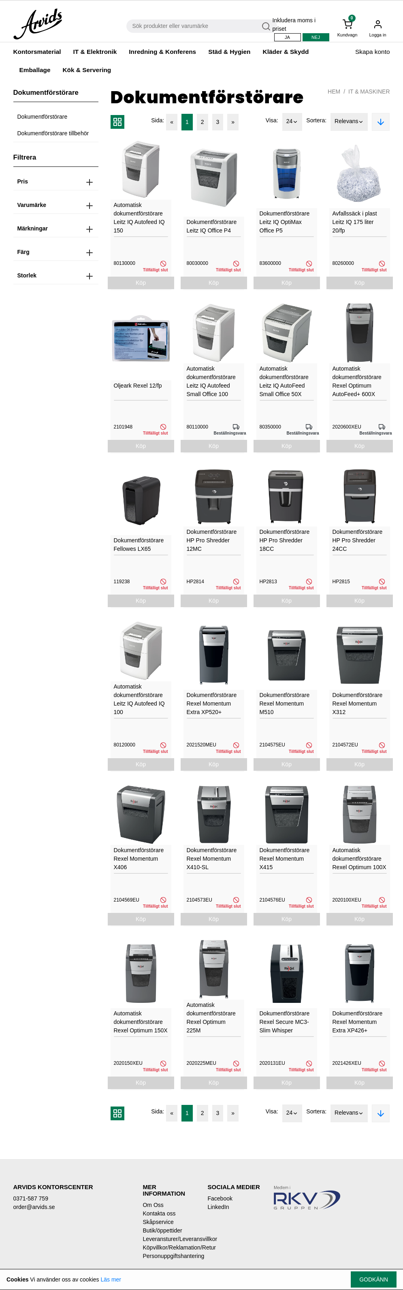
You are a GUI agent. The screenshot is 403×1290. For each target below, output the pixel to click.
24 (292, 122)
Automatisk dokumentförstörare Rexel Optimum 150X (141, 1022)
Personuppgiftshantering (169, 1256)
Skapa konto (372, 51)
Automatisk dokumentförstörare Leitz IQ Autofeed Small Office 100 (211, 381)
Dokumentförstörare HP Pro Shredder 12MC (212, 540)
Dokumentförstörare (42, 116)
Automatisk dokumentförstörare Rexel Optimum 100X (359, 858)
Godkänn (373, 1279)
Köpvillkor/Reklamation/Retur (169, 1247)
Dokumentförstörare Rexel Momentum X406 (139, 858)
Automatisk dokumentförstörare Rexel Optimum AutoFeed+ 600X (357, 381)
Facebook (219, 1198)
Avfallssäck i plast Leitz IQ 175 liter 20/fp (355, 222)
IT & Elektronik (95, 51)
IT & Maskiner (369, 91)
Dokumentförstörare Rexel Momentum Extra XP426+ (358, 1022)
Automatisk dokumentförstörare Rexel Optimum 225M (211, 1018)
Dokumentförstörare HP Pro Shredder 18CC (285, 540)
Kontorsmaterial (37, 51)
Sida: (157, 120)
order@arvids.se (34, 1207)
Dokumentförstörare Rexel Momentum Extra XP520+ (212, 703)
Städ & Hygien (229, 51)
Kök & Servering (86, 69)
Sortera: (316, 120)
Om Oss (153, 1205)
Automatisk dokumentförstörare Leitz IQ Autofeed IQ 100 (139, 699)
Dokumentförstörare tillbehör (53, 133)
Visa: (272, 120)
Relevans (349, 122)
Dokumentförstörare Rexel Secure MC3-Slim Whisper (285, 1022)
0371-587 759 (30, 1198)
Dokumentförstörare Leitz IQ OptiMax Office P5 (285, 222)
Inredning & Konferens (162, 51)
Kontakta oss (159, 1213)
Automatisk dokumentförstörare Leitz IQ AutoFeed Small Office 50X (284, 381)
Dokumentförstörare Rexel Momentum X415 (285, 858)
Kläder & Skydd (286, 51)
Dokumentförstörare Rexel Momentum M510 (285, 703)
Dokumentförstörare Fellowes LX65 (139, 544)
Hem (334, 91)
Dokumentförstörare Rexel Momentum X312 (358, 703)
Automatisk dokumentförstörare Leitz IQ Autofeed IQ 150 (139, 218)
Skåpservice (158, 1222)
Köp (141, 282)
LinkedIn (218, 1207)
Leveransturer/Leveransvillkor (169, 1239)
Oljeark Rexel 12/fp (138, 385)
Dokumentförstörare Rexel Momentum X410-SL (212, 858)
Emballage (35, 69)
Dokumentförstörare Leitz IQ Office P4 (212, 226)
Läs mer (110, 1279)
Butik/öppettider (162, 1230)
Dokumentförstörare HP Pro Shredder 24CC (358, 540)
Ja (287, 37)
